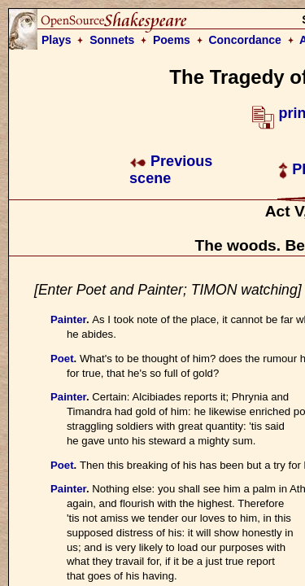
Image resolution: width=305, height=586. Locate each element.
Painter (68, 319)
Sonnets (111, 39)
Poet (62, 358)
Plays (56, 39)
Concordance (244, 39)
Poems (171, 39)
